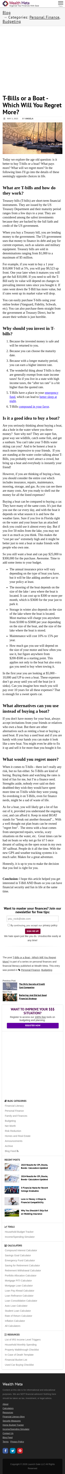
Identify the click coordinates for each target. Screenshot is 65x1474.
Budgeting (12, 21)
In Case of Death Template (19, 1354)
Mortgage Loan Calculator (19, 1285)
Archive (9, 1146)
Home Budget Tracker (13, 1425)
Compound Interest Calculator (21, 1250)
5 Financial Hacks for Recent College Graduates (34, 1189)
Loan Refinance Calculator (19, 1295)
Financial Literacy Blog (14, 1416)
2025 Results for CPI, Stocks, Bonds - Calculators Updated (34, 1166)
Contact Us (8, 1433)
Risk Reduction (13, 1131)
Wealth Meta (41, 965)
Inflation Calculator (15, 1320)
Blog (7, 12)
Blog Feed (12, 1151)
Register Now (32, 1025)
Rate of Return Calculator (18, 1315)
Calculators (13, 1245)
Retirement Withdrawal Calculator (23, 1270)
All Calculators (12, 1326)
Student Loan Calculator (18, 1310)
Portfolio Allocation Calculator (20, 1275)
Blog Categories (15, 1100)
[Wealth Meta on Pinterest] (20, 1451)
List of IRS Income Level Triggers (23, 1339)
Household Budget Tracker (19, 1231)
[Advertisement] (32, 58)
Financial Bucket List (16, 1359)
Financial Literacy (14, 1105)
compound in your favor (34, 406)
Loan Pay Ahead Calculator (19, 1290)
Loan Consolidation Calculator (21, 1300)
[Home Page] (21, 4)
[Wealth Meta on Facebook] (5, 1451)
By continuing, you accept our (25, 925)
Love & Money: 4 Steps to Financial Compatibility (33, 1201)
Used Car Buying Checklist (19, 1364)
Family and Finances (16, 1115)
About (5, 1404)
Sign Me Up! (33, 931)
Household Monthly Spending (21, 1344)
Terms (5, 1441)
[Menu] (60, 4)
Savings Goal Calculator (18, 1255)
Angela (29, 119)
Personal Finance (44, 17)
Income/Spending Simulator (20, 1236)
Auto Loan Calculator (16, 1305)
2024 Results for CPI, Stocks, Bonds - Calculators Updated (34, 1178)
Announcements (13, 1141)
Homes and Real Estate (18, 1136)
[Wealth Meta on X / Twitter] (12, 1451)
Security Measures (12, 1421)
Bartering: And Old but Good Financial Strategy (33, 997)
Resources (12, 1334)
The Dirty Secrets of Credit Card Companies (32, 986)
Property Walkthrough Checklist (22, 1349)
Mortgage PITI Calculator (18, 1280)
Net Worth (10, 1126)
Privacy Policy (17, 1441)
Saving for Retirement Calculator (22, 1265)
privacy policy (50, 925)
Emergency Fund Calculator (20, 1260)
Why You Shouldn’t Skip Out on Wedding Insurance (34, 1212)
